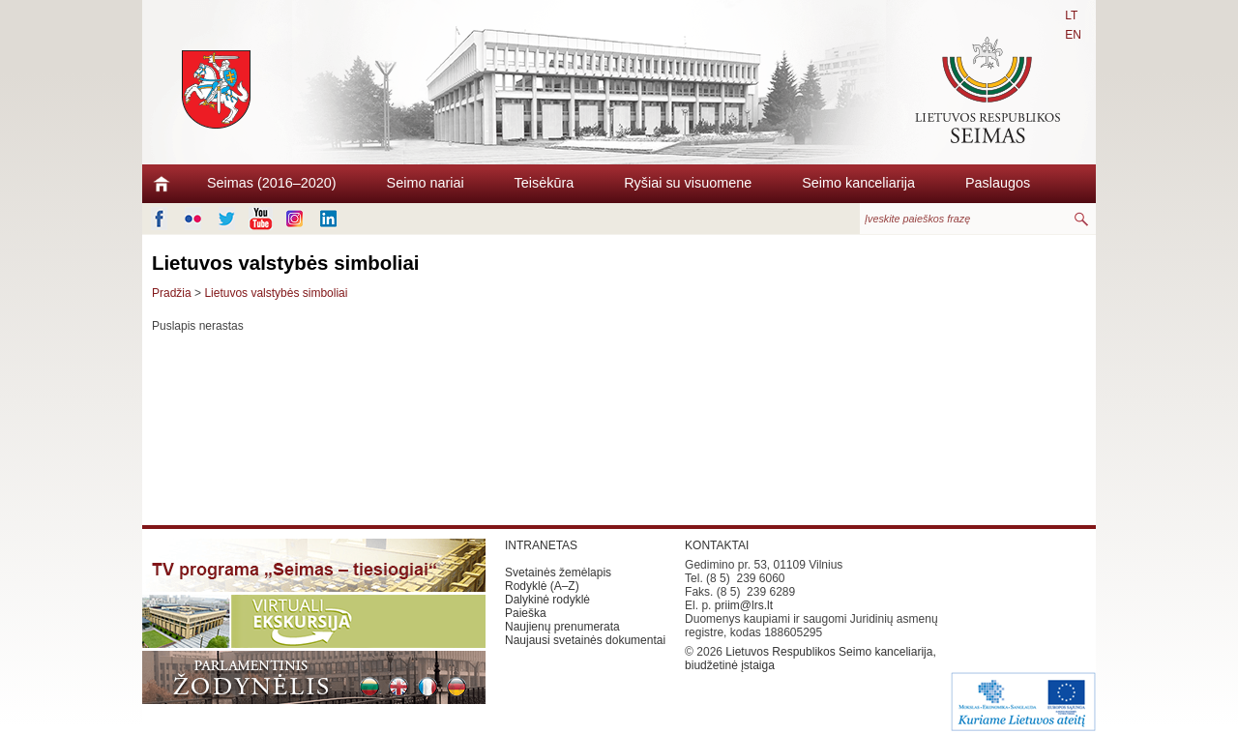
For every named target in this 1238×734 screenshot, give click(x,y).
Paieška (525, 613)
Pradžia (172, 293)
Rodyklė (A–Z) (542, 586)
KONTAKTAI (717, 545)
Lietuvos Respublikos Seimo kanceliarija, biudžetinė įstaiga (810, 658)
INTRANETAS (541, 545)
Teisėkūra (545, 183)
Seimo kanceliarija (858, 183)
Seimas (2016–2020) (272, 183)
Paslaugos (997, 183)
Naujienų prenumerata (562, 626)
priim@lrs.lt (744, 605)
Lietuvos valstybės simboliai (275, 293)
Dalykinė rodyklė (547, 599)
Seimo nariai (425, 183)
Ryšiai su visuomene (688, 183)
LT (1071, 15)
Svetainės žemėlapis (558, 572)
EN (1073, 35)
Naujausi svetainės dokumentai (585, 640)
